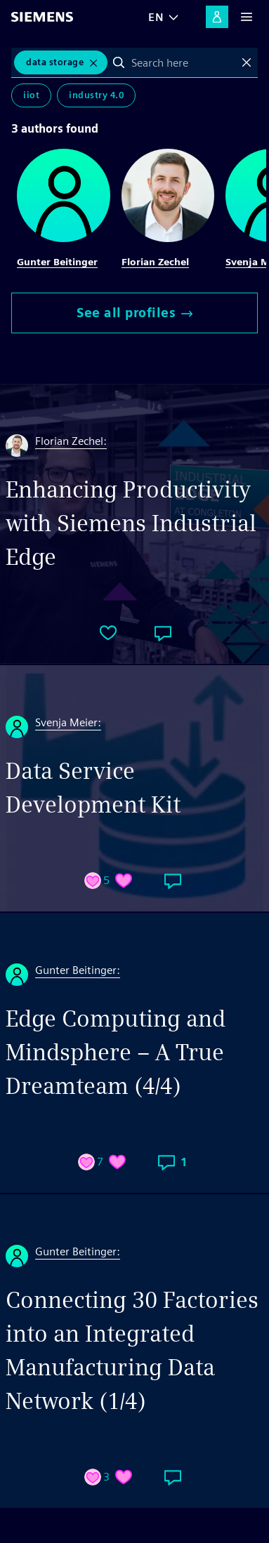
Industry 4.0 (96, 95)
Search (118, 62)
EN (156, 17)
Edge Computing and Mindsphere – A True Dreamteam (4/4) (115, 1052)
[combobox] (182, 62)
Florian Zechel (155, 261)
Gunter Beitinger (57, 261)
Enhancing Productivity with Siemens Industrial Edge (131, 523)
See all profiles (134, 312)
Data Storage (55, 62)
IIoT (31, 95)
